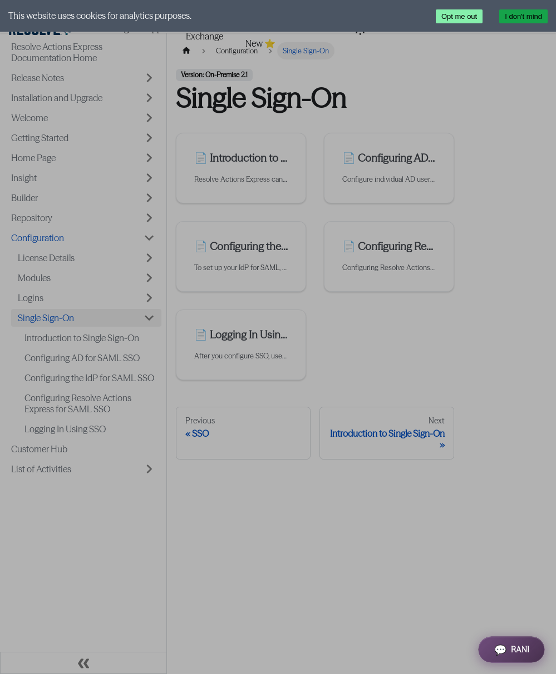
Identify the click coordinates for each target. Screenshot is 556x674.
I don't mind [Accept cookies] (523, 16)
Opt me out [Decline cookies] (459, 16)
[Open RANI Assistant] (511, 649)
